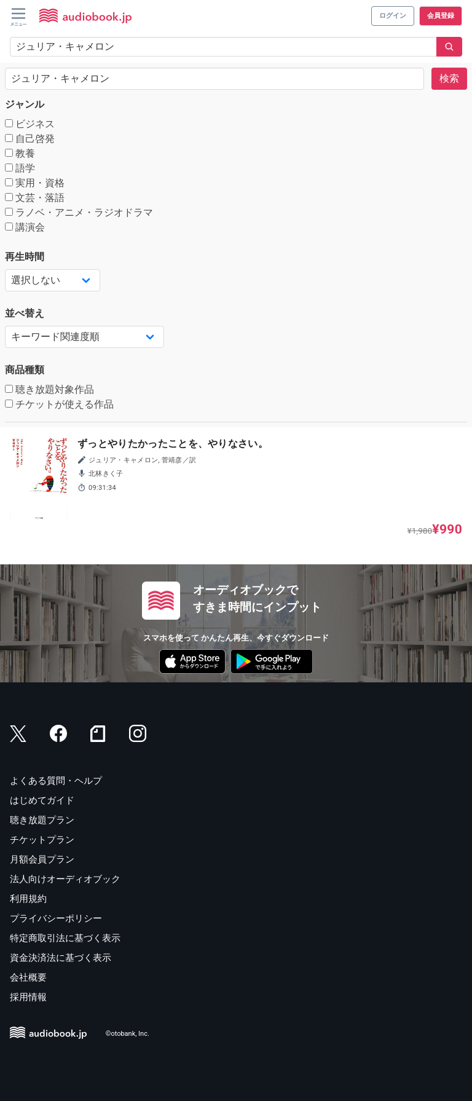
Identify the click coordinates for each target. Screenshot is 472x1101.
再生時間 (24, 256)
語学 (20, 168)
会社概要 (28, 977)
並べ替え (24, 313)
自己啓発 (30, 138)
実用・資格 (35, 183)
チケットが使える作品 (59, 404)
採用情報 (28, 997)
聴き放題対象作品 (49, 389)
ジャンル (24, 104)
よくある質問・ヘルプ (56, 780)
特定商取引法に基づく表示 (65, 938)
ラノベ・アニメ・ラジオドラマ (79, 212)
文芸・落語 (35, 197)
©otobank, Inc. (127, 1034)
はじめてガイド (42, 800)
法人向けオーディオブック (65, 879)
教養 (20, 153)
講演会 (25, 227)
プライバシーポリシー (56, 918)
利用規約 (28, 898)
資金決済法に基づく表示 (60, 957)
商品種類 (24, 370)
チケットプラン (42, 839)
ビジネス (30, 124)
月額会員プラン (42, 859)
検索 (449, 78)
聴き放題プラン (42, 820)
